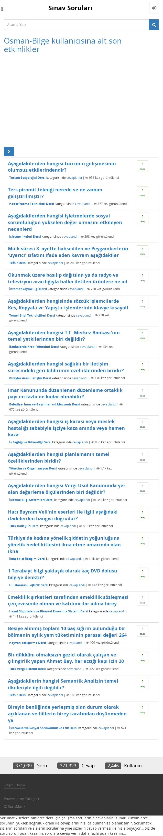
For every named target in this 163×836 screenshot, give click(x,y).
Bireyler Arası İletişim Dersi (30, 378)
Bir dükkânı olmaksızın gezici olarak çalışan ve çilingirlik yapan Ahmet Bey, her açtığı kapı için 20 (66, 658)
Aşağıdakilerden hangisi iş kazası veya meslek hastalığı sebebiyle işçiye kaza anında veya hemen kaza (66, 427)
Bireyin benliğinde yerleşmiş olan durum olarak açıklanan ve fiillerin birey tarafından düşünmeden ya (67, 713)
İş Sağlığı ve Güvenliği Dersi (30, 442)
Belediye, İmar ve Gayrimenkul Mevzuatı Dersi (44, 404)
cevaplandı (74, 177)
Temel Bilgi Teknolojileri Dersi (32, 315)
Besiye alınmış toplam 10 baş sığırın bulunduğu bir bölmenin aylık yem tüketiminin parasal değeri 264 (67, 631)
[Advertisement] (81, 103)
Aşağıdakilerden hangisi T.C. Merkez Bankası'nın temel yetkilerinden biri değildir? (64, 335)
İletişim (8, 785)
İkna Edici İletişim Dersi (27, 559)
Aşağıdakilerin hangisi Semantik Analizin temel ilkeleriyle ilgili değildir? (63, 684)
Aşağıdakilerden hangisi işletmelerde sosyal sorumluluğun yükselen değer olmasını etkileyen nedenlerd (65, 222)
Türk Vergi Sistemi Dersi (27, 669)
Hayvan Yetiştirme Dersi (27, 642)
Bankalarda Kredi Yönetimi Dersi (34, 346)
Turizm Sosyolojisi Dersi (27, 177)
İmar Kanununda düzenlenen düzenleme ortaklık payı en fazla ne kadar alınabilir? (65, 393)
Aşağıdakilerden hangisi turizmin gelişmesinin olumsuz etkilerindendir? (62, 166)
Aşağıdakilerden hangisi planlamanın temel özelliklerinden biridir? (59, 457)
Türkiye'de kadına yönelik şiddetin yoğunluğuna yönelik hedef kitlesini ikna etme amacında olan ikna (64, 544)
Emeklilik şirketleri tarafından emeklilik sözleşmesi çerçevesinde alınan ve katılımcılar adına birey (68, 600)
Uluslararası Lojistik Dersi (28, 585)
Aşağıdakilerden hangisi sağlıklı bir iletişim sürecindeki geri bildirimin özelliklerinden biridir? (66, 367)
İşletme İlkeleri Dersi (25, 236)
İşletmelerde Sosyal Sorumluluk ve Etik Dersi (43, 728)
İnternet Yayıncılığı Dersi (28, 289)
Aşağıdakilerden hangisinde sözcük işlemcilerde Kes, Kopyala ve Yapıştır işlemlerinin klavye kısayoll (68, 304)
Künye (21, 785)
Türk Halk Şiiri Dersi (24, 526)
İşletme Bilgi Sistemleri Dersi (31, 500)
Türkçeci (32, 798)
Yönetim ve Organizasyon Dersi (33, 468)
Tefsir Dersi (18, 263)
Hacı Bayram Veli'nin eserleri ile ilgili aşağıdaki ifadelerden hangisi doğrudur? (63, 515)
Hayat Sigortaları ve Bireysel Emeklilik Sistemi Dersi (48, 611)
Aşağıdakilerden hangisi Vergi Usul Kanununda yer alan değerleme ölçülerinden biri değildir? (66, 488)
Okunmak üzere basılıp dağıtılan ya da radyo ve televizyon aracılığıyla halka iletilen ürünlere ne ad (67, 278)
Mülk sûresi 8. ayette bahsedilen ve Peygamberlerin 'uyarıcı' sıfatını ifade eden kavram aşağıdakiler (68, 251)
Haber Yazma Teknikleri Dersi (31, 204)
